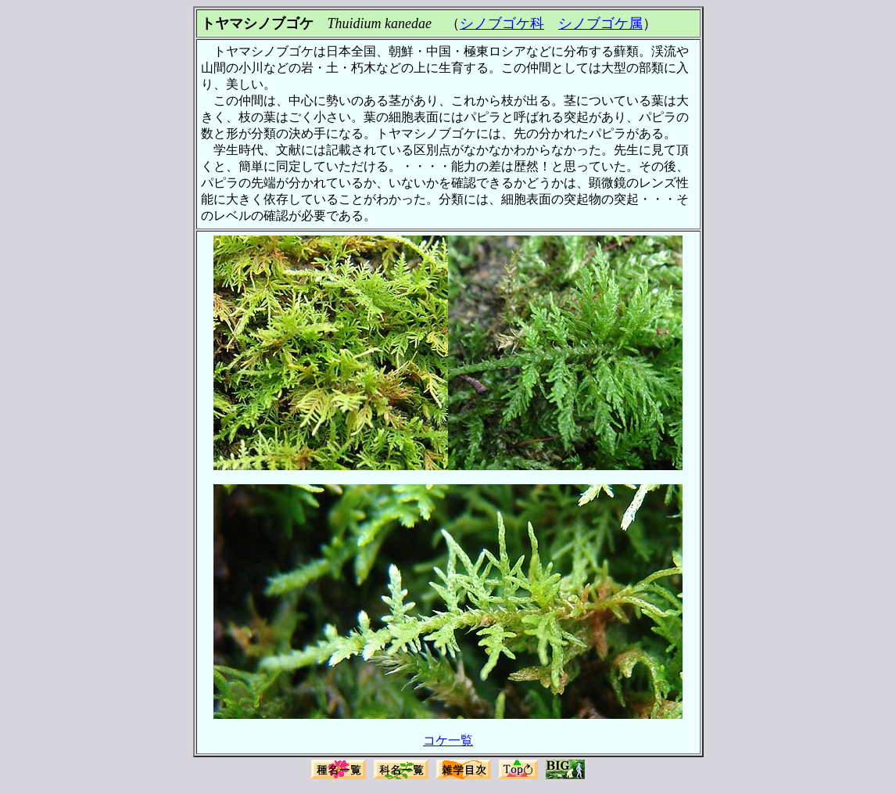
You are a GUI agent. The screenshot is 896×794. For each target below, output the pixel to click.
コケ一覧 (448, 740)
